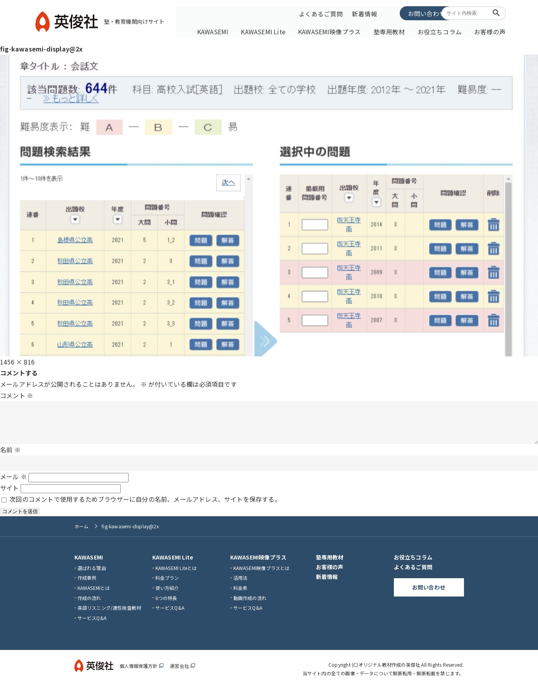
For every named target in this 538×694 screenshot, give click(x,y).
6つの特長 (166, 603)
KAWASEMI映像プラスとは (261, 573)
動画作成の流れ (249, 603)
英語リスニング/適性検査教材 (109, 614)
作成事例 (87, 584)
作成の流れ (89, 603)
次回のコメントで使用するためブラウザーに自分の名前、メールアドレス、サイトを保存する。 (145, 505)
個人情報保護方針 (142, 672)
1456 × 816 (17, 360)
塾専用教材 (397, 30)
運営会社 (182, 672)
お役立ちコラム (443, 30)
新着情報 (363, 13)
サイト (9, 494)
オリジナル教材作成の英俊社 (389, 670)
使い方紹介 (167, 594)
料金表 (240, 594)
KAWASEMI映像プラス (343, 30)
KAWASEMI (236, 30)
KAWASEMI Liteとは (176, 573)
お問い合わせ (407, 12)
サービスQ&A (92, 623)
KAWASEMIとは (94, 594)
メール (13, 482)
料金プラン (167, 584)
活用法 (240, 584)
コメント (16, 393)
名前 (10, 455)
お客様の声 (489, 30)
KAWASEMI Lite (283, 30)
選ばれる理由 (92, 573)
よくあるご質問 (320, 13)
